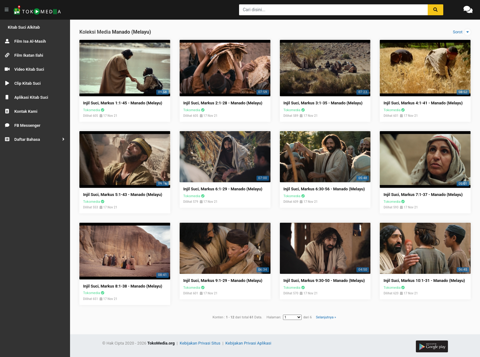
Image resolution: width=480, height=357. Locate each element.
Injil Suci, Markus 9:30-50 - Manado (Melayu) (324, 280)
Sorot (462, 32)
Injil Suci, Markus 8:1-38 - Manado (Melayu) (122, 286)
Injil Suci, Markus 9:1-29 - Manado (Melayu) (222, 280)
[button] (35, 139)
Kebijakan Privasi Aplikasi (248, 343)
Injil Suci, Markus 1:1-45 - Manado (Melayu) (122, 103)
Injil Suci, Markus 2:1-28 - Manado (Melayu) (222, 103)
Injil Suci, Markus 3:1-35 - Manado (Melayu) (323, 103)
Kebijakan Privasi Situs (200, 343)
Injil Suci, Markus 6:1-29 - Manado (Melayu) (222, 189)
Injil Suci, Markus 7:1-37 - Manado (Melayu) (423, 194)
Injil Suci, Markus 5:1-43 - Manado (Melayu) (122, 194)
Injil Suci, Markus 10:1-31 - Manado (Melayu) (424, 280)
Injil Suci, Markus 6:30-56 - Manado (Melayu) (324, 189)
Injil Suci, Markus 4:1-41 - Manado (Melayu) (423, 103)
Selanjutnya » (326, 317)
